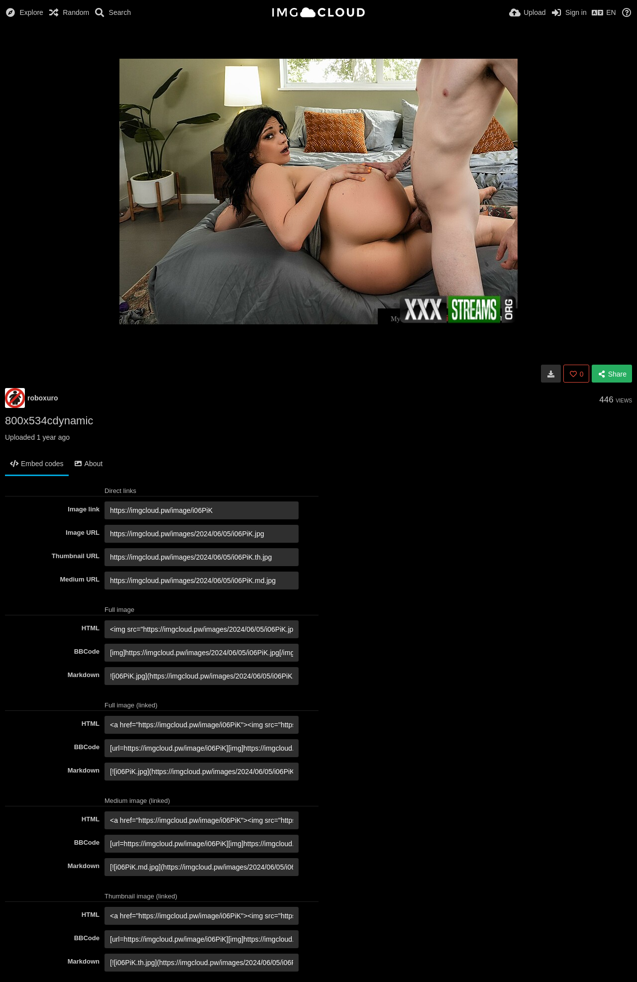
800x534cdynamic (49, 420)
